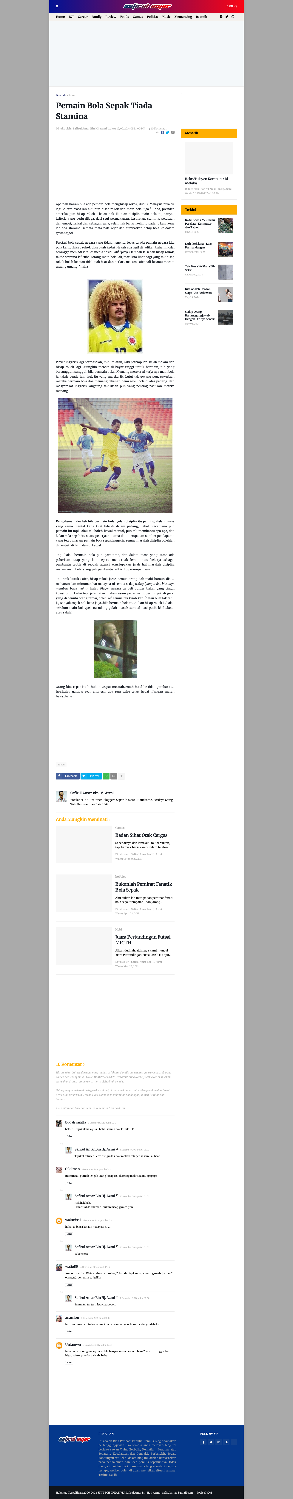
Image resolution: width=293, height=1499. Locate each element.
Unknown (73, 1344)
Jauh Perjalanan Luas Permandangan (198, 245)
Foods (124, 17)
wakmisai (73, 1220)
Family (96, 17)
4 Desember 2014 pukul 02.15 (95, 1267)
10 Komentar (159, 128)
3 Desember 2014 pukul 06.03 (134, 1196)
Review (110, 17)
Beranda (61, 95)
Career (83, 17)
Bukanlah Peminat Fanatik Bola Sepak (143, 887)
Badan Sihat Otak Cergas (141, 835)
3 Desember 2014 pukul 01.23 (97, 1220)
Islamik (201, 17)
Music (166, 17)
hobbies (120, 876)
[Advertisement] (146, 53)
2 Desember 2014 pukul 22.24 (103, 1122)
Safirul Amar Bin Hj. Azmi (92, 793)
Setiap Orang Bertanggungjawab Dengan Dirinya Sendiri (200, 315)
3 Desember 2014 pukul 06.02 (134, 1149)
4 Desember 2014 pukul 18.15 (95, 1318)
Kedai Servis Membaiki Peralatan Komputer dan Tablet (200, 223)
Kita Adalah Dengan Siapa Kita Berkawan (198, 291)
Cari (230, 6)
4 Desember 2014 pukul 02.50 (134, 1298)
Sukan (72, 95)
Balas (69, 1136)
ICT (71, 17)
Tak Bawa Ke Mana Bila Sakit (200, 268)
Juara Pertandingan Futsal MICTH (143, 940)
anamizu (72, 1317)
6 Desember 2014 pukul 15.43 (97, 1345)
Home (60, 17)
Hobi (118, 929)
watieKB (71, 1266)
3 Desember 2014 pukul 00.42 (96, 1169)
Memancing (183, 17)
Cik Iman (72, 1169)
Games (138, 17)
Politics (152, 17)
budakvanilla (75, 1122)
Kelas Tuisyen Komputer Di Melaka (206, 181)
